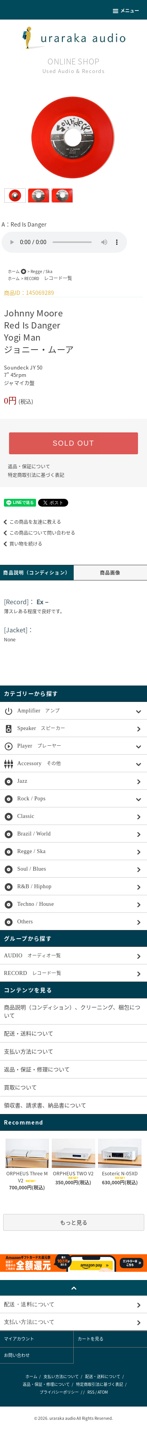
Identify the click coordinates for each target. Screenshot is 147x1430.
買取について (20, 1087)
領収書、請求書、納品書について (45, 1105)
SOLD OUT (73, 443)
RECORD (48, 278)
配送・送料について (28, 1033)
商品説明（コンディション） (36, 572)
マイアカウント (19, 1338)
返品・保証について (29, 466)
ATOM (103, 1392)
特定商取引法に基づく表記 (36, 474)
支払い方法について (28, 1051)
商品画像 (110, 572)
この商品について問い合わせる (37, 532)
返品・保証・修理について (37, 1069)
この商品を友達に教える (30, 521)
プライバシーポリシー (59, 1392)
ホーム (14, 271)
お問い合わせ (17, 1355)
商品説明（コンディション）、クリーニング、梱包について (72, 1011)
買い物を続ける (21, 543)
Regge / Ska (42, 271)
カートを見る (90, 1338)
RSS (90, 1392)
